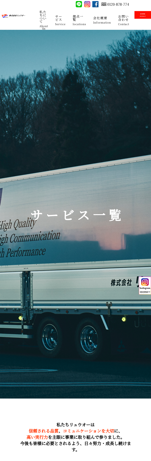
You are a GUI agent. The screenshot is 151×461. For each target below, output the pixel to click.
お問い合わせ (123, 18)
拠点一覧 (78, 18)
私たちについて (43, 16)
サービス (58, 18)
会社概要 (100, 18)
